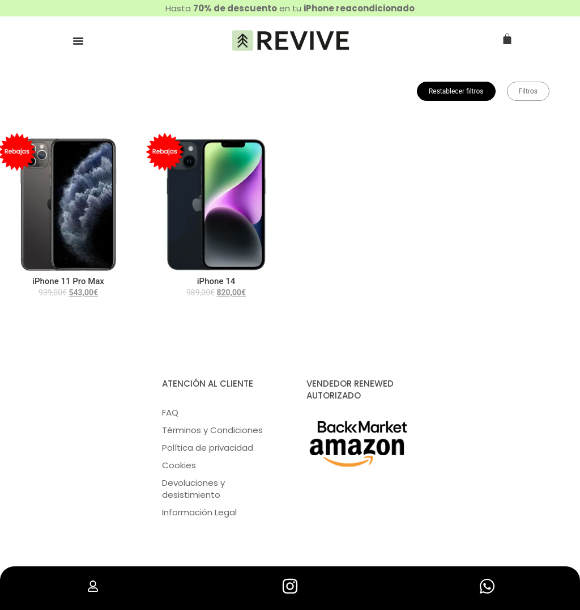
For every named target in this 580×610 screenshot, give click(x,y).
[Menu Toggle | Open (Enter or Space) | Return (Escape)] (78, 40)
